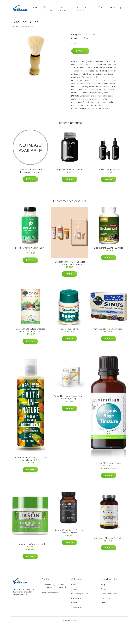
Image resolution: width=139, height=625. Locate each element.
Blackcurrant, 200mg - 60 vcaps (108, 248)
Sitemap (104, 603)
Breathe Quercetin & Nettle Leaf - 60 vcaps (30, 249)
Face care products (79, 594)
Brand (73, 584)
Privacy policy (106, 598)
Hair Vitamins (64, 9)
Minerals (34, 7)
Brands (111, 7)
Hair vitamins (76, 598)
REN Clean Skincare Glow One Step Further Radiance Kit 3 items (69, 263)
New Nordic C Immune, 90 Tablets (109, 538)
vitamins (85, 34)
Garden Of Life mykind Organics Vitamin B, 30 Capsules (30, 330)
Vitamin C (94, 34)
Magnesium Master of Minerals (69, 169)
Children (74, 589)
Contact (104, 589)
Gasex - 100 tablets (69, 329)
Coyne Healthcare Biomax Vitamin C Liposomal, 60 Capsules (69, 397)
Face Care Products (81, 9)
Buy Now (80, 51)
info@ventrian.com (50, 593)
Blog (100, 7)
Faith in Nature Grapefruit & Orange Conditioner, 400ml (30, 458)
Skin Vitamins (47, 9)
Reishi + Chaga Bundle (109, 169)
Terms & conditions (109, 594)
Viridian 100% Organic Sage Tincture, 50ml (108, 464)
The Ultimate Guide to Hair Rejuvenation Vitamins (30, 170)
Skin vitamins (76, 607)
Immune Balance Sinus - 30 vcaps (109, 329)
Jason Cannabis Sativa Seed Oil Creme (30, 545)
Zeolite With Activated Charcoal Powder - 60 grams (69, 531)
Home (15, 26)
